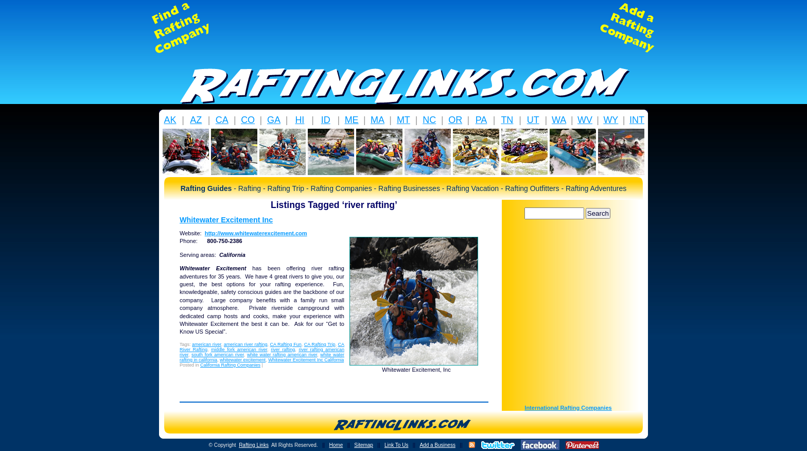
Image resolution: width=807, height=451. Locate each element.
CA (222, 120)
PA (481, 120)
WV (584, 120)
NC (429, 120)
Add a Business (437, 445)
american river (206, 344)
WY (610, 120)
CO (248, 120)
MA (377, 120)
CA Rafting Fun (286, 344)
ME (352, 120)
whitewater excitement (243, 359)
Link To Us (396, 445)
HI (299, 120)
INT (636, 120)
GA (273, 120)
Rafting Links (254, 445)
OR (455, 120)
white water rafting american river (282, 354)
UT (533, 120)
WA (559, 120)
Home (336, 445)
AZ (196, 120)
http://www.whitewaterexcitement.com (256, 233)
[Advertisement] (403, 28)
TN (507, 120)
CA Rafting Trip (320, 344)
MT (403, 120)
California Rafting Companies (230, 365)
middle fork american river (239, 349)
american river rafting (246, 344)
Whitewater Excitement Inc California (306, 359)
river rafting (283, 349)
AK (170, 120)
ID (325, 120)
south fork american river (217, 354)
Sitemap (363, 445)
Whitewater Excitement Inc (226, 220)
